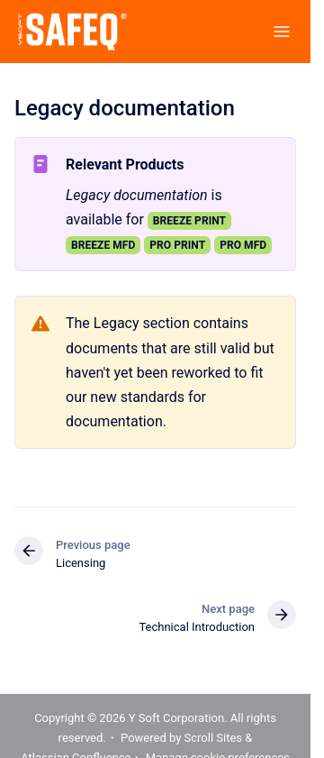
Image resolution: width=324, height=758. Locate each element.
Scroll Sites (213, 737)
